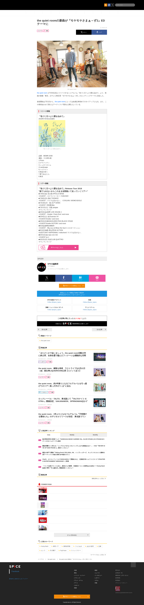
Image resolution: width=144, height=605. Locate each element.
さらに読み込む (77, 535)
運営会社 (117, 570)
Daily (48, 435)
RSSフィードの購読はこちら (73, 285)
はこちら (63, 247)
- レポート (97, 578)
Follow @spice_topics (54, 302)
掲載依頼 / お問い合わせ (121, 575)
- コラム (96, 580)
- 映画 (75, 588)
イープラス (41, 559)
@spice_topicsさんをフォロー (18, 578)
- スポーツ (76, 585)
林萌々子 (55, 546)
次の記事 (101, 329)
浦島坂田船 (66, 546)
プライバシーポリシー (121, 583)
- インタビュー (98, 575)
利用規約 (117, 580)
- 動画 (95, 570)
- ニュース (97, 573)
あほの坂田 (89, 546)
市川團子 (52, 550)
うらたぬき (77, 546)
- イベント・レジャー (79, 575)
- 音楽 (75, 570)
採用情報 (117, 578)
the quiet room (42, 93)
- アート (76, 583)
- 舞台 (75, 573)
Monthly (95, 435)
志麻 (99, 546)
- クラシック (77, 578)
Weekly (72, 435)
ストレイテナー (75, 550)
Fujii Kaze (62, 550)
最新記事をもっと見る (99, 478)
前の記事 (42, 329)
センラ (42, 550)
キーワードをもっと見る (98, 554)
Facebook (15, 571)
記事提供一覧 (118, 573)
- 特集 (95, 583)
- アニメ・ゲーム (78, 580)
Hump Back (43, 546)
